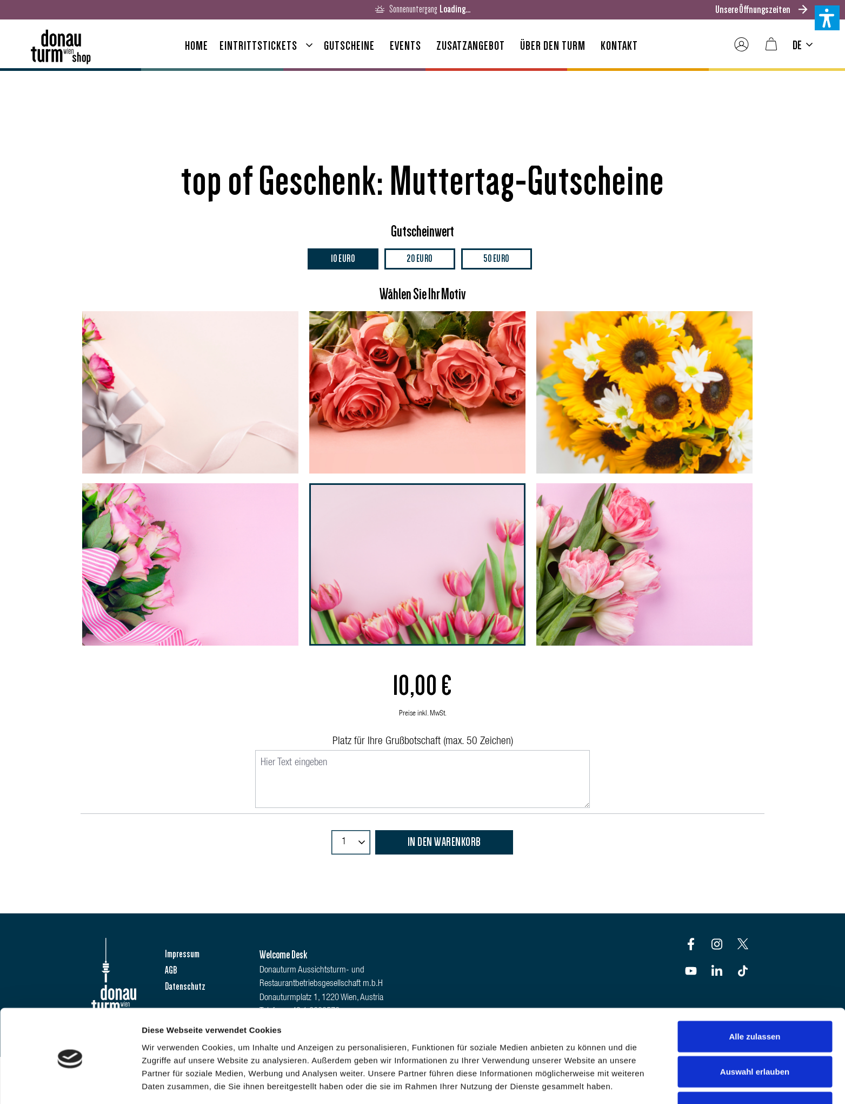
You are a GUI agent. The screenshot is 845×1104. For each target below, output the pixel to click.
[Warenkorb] (771, 44)
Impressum (182, 954)
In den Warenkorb (444, 842)
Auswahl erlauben (754, 1033)
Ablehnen (754, 1068)
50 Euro (496, 259)
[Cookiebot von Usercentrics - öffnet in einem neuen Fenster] (70, 1083)
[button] (827, 17)
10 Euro (342, 259)
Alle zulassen (754, 997)
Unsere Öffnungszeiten (752, 9)
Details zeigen (575, 1082)
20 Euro (420, 259)
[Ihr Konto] (741, 44)
